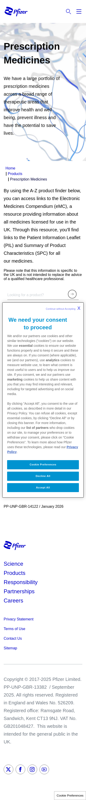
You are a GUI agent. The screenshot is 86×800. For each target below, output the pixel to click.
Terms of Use (14, 629)
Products (14, 573)
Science (13, 564)
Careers (13, 600)
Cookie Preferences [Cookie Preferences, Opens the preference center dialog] (43, 464)
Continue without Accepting (63, 308)
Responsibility (21, 582)
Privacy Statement (18, 619)
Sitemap (10, 648)
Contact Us (13, 638)
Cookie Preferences (70, 795)
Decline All (43, 476)
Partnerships (19, 591)
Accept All (43, 487)
